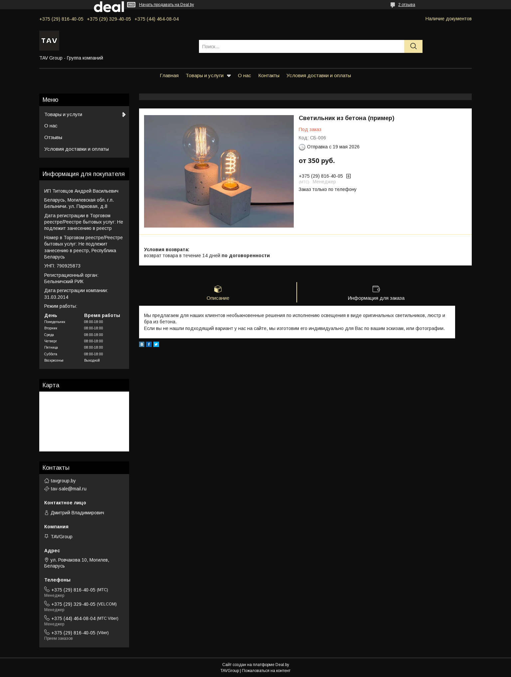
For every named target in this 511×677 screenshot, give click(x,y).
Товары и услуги (205, 75)
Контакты (268, 75)
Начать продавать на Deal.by (166, 4)
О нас (244, 75)
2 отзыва (406, 4)
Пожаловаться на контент (266, 670)
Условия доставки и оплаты (318, 75)
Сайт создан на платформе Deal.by (255, 664)
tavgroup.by (63, 480)
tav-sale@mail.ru (68, 488)
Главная (169, 75)
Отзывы (53, 137)
